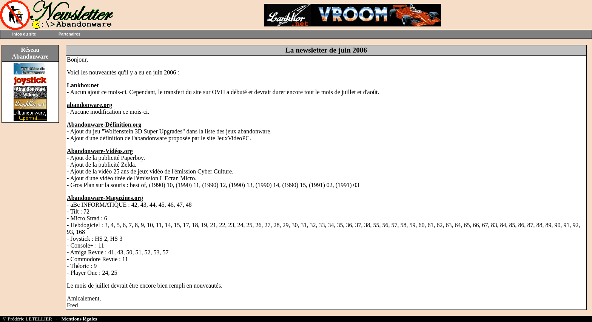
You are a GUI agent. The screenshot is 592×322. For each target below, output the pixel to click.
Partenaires (69, 34)
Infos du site (24, 34)
